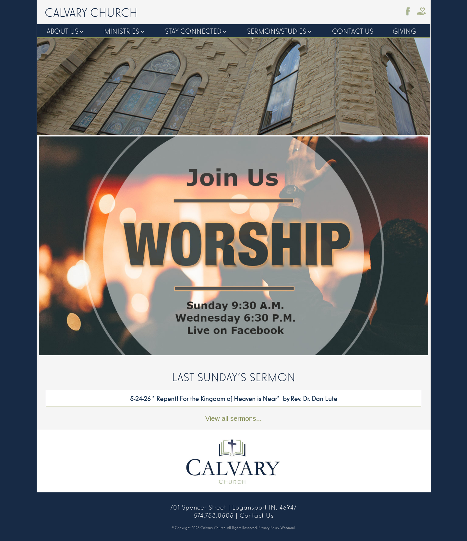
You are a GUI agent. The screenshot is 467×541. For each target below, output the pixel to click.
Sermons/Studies (276, 30)
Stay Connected (193, 30)
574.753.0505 (214, 515)
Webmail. (288, 527)
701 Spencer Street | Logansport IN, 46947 (233, 506)
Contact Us (352, 30)
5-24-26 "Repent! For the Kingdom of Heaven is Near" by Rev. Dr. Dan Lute (233, 398)
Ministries (121, 30)
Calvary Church (91, 11)
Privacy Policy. (269, 527)
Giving (404, 30)
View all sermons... (233, 418)
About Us (62, 30)
